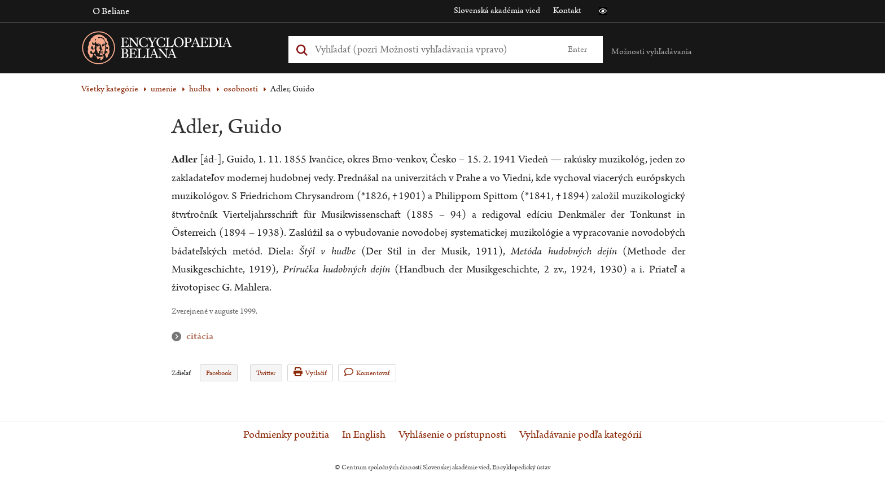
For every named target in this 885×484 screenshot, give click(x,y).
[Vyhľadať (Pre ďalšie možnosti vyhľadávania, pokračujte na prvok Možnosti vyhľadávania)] (433, 49)
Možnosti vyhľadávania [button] (651, 52)
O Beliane (111, 11)
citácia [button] (179, 336)
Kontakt (567, 10)
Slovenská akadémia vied (497, 10)
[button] (603, 11)
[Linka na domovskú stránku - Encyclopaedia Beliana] (174, 50)
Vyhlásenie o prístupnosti (452, 435)
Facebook (218, 373)
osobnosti (241, 89)
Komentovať (367, 372)
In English (363, 435)
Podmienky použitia (286, 435)
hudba (200, 89)
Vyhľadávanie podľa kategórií (580, 435)
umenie (164, 89)
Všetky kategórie (109, 89)
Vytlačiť (310, 372)
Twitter (265, 373)
